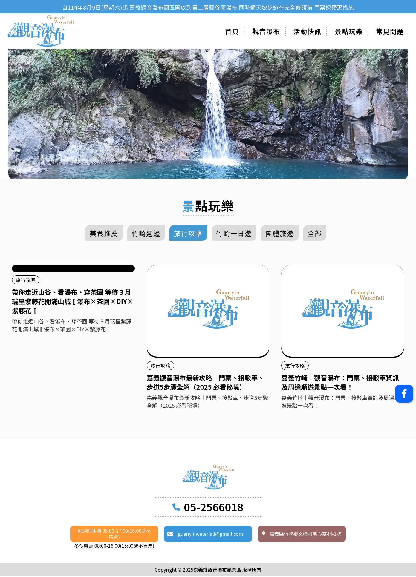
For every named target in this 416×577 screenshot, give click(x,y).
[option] (208, 7)
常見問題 (390, 31)
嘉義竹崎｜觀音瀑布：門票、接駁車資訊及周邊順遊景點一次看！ (340, 382)
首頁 (232, 31)
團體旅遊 (279, 233)
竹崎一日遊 (234, 233)
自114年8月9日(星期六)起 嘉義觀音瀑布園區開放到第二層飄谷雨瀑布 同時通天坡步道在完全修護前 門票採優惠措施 (208, 7)
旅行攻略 (188, 233)
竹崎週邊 (146, 233)
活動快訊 (307, 31)
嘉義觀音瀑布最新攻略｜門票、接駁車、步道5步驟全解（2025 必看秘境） (206, 382)
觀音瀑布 (266, 31)
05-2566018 (213, 507)
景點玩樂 (349, 31)
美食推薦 (104, 233)
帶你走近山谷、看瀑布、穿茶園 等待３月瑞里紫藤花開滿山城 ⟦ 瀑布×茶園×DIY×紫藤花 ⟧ (73, 301)
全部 (315, 233)
